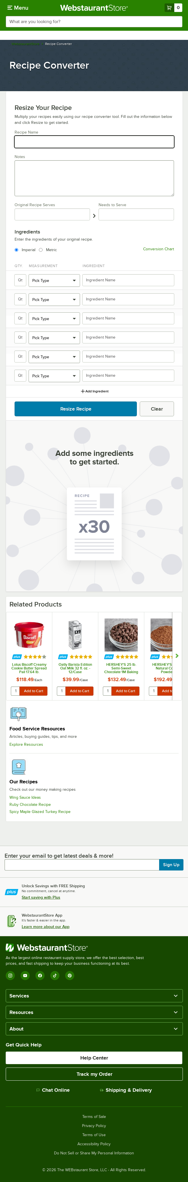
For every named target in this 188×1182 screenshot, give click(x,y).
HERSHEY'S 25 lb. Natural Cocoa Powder (167, 668)
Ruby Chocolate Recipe (30, 804)
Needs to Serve (112, 205)
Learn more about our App (45, 926)
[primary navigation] (18, 7)
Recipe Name (26, 132)
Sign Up (171, 864)
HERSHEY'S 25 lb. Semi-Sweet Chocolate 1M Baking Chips (121, 668)
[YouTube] (25, 975)
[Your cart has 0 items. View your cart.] (173, 7)
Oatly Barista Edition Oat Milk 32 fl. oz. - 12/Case (75, 668)
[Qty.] (21, 280)
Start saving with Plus (41, 897)
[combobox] (94, 21)
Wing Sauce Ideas (25, 797)
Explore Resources (26, 744)
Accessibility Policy (94, 1144)
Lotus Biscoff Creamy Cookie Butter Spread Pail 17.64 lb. (29, 668)
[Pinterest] (69, 975)
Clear (157, 409)
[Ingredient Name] (128, 280)
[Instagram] (10, 975)
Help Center (94, 1058)
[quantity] (15, 691)
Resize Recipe (75, 409)
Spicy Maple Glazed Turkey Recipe (40, 812)
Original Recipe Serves (35, 205)
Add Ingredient (94, 391)
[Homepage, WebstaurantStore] (94, 8)
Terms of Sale (94, 1117)
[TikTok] (54, 975)
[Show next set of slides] (177, 656)
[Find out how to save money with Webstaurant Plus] (17, 657)
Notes (20, 157)
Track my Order (94, 1074)
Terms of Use (94, 1135)
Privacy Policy (94, 1126)
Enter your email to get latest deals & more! (59, 856)
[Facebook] (40, 975)
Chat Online (53, 1090)
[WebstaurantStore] (77, 947)
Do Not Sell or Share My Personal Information (94, 1153)
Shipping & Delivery (126, 1090)
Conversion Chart (158, 249)
